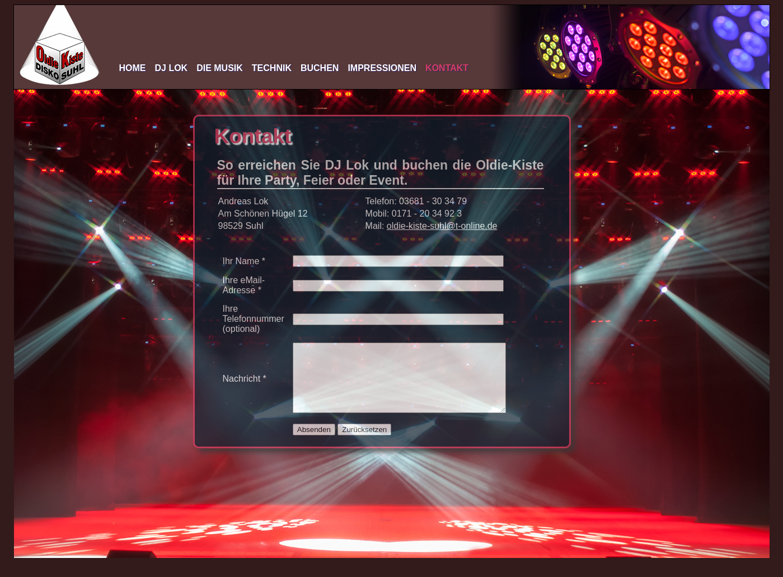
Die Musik (219, 68)
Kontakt (446, 68)
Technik (272, 68)
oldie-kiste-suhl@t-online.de (442, 226)
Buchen (320, 68)
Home (132, 68)
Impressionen (382, 68)
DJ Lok (171, 68)
